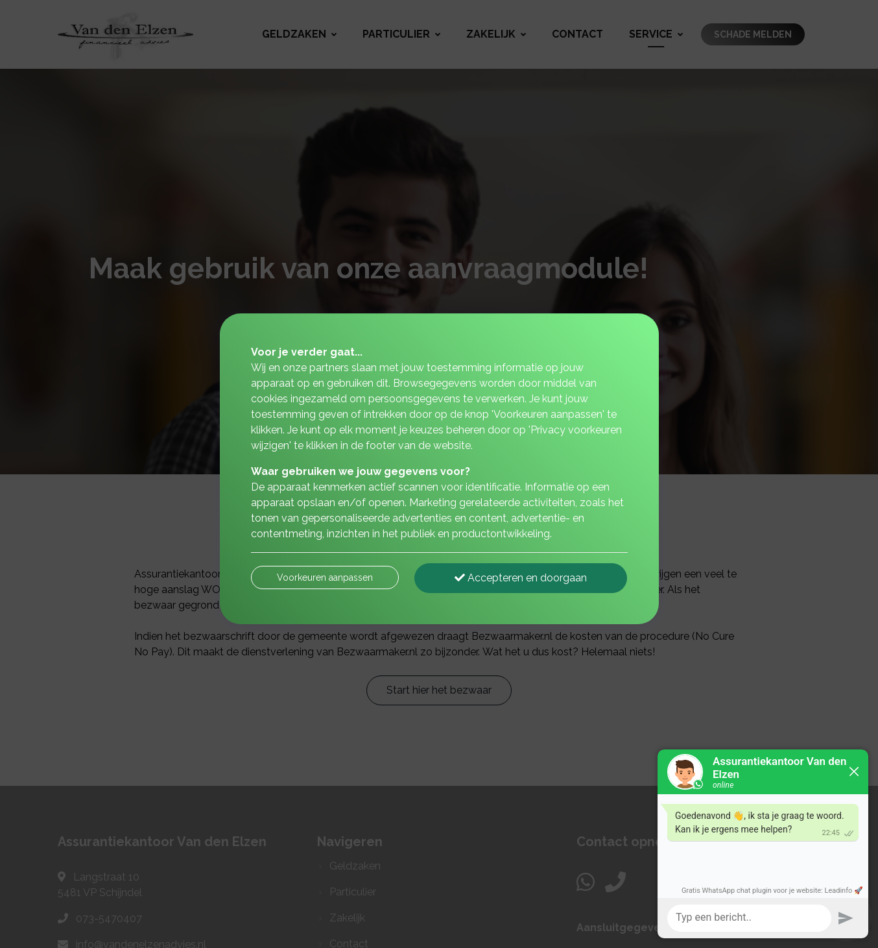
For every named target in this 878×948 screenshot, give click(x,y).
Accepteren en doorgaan (521, 578)
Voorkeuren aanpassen (325, 577)
